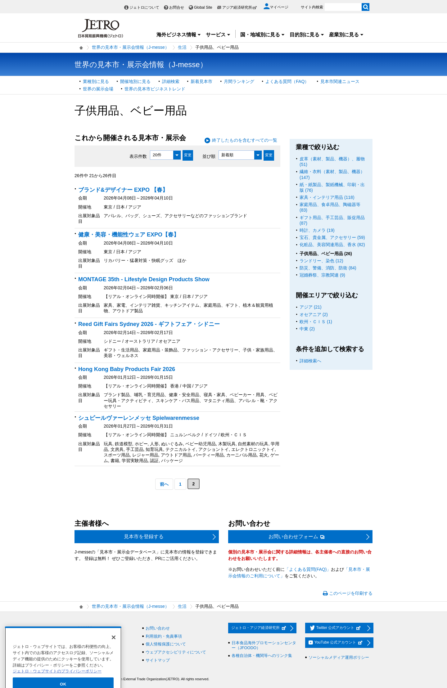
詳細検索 (170, 81)
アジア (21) (311, 307)
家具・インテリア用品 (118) (327, 197)
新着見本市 (201, 81)
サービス (218, 34)
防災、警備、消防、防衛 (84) (328, 267)
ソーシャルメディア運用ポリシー (339, 657)
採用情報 (86, 628)
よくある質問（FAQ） (287, 81)
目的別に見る (307, 34)
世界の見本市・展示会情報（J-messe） (130, 47)
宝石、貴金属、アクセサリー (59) (332, 237)
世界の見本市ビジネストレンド (154, 88)
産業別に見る (346, 34)
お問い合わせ (158, 628)
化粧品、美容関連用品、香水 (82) (332, 244)
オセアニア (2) (314, 314)
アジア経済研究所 (239, 7)
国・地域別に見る (262, 34)
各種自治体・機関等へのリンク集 (262, 655)
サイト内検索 (312, 7)
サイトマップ (158, 660)
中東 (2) (307, 328)
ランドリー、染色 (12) (321, 260)
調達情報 (86, 636)
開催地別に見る (135, 81)
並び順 (208, 156)
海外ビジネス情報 (178, 34)
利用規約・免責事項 (164, 636)
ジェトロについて (144, 7)
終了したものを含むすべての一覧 (244, 140)
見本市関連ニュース (339, 81)
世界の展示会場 (98, 88)
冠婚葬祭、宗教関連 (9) (322, 275)
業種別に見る (96, 81)
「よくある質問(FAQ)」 (308, 569)
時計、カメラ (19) (317, 230)
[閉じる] (113, 649)
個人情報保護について (166, 644)
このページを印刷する (350, 593)
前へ (164, 484)
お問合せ (176, 7)
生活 (182, 47)
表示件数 (138, 156)
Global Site (203, 7)
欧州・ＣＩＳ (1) (316, 321)
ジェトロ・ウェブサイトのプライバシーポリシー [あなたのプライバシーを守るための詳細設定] (57, 682)
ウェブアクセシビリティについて (176, 652)
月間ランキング (239, 81)
